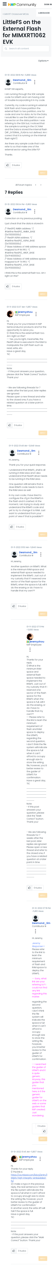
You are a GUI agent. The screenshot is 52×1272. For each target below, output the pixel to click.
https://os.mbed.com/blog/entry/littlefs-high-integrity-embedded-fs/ (29, 1177)
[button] (34, 82)
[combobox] (26, 48)
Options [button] (42, 60)
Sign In (48, 4)
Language (44, 13)
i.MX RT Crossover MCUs (16, 14)
